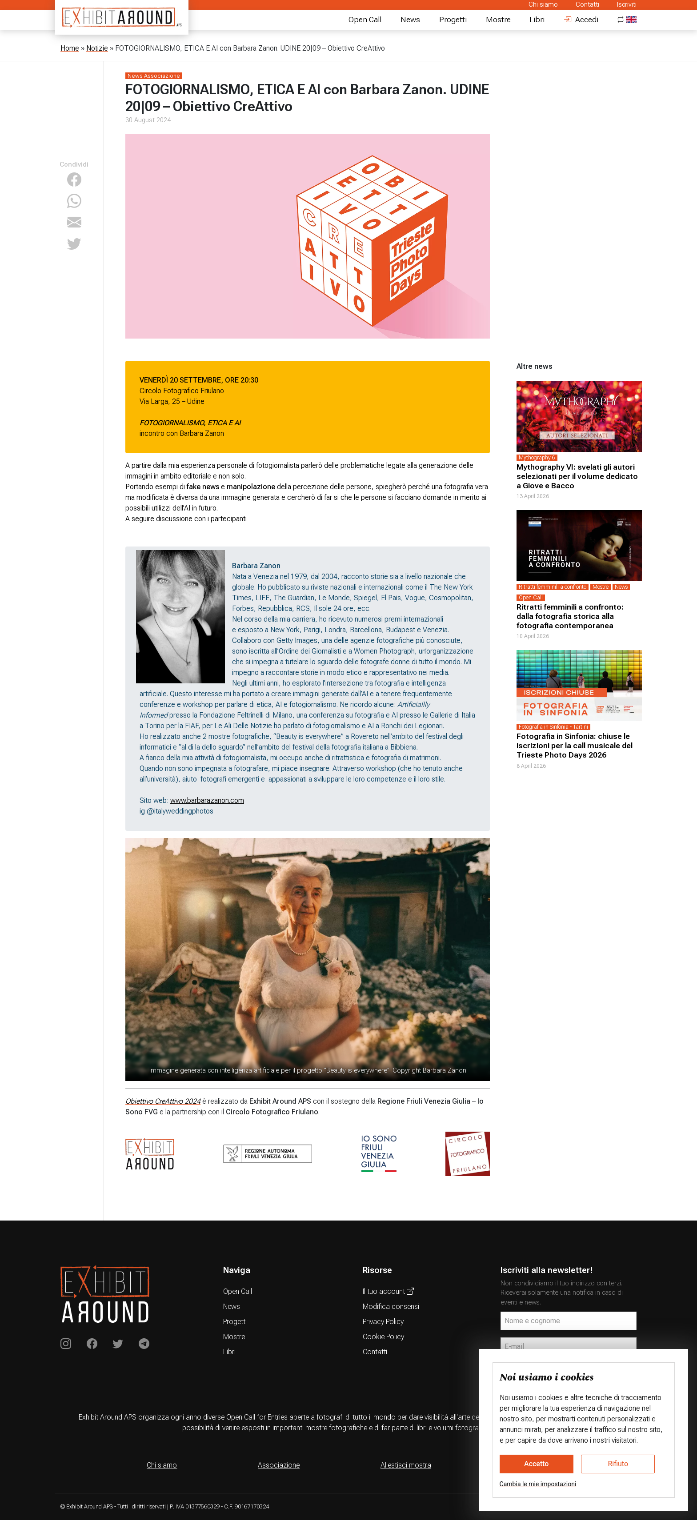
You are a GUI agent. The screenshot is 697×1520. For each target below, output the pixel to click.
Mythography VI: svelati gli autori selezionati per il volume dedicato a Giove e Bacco (577, 476)
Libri (537, 19)
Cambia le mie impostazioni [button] (538, 1484)
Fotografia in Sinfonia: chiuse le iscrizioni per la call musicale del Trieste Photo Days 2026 (575, 745)
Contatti (587, 4)
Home (69, 48)
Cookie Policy (383, 1336)
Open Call (364, 19)
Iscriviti (627, 4)
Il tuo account (388, 1291)
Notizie (97, 48)
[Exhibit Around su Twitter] (117, 1344)
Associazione (279, 1465)
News (410, 19)
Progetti (453, 19)
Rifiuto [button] (618, 1464)
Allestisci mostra (406, 1465)
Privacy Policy (383, 1321)
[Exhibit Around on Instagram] (65, 1344)
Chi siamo (543, 4)
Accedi (581, 19)
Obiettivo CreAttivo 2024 (162, 1101)
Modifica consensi (391, 1306)
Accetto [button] (536, 1464)
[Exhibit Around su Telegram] (144, 1344)
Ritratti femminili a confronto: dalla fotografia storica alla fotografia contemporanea (570, 616)
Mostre (498, 19)
